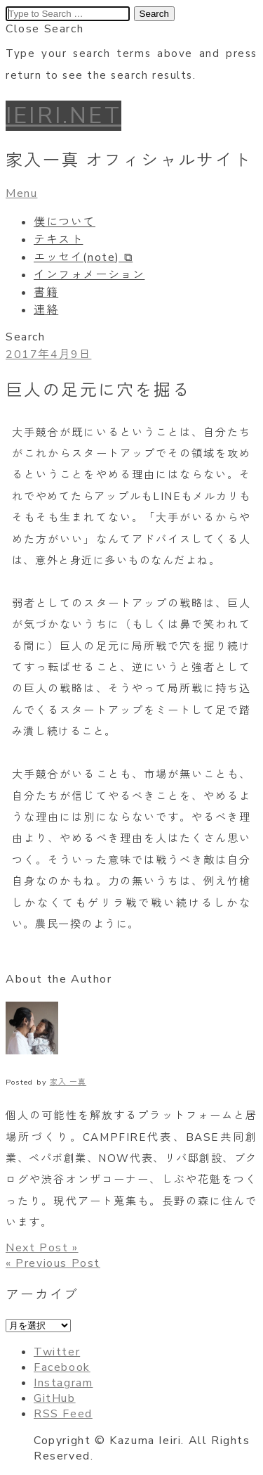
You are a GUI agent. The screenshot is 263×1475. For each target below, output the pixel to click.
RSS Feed (63, 1414)
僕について (64, 222)
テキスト (58, 240)
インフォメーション (89, 275)
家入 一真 (68, 1082)
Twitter (57, 1352)
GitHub (55, 1398)
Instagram (63, 1383)
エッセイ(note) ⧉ (83, 257)
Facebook (62, 1367)
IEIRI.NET (63, 116)
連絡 (46, 310)
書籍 (46, 292)
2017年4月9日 (48, 354)
